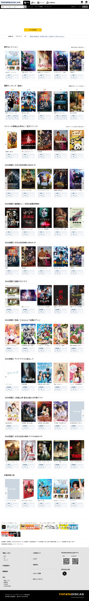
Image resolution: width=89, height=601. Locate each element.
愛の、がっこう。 (26, 306)
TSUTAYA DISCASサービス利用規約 (20, 541)
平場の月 (72, 72)
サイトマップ (20, 544)
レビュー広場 (37, 573)
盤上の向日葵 (73, 113)
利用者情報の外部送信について (8, 544)
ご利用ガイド (74, 6)
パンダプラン (73, 151)
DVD (28, 2)
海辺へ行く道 (41, 500)
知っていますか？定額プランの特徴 (47, 522)
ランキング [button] (47, 6)
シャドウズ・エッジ (10, 190)
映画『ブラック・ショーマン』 (13, 113)
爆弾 (39, 113)
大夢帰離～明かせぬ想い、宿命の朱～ (30, 423)
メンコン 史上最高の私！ (76, 384)
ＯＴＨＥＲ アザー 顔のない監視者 (63, 229)
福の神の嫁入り (9, 423)
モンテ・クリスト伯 (26, 190)
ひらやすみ (8, 306)
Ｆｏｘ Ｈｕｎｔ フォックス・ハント (15, 229)
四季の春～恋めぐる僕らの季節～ (46, 384)
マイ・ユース (9, 384)
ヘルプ (79, 6)
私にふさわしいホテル (27, 500)
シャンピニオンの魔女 (59, 345)
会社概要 (3, 541)
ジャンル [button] (30, 6)
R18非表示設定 (7, 586)
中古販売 (6, 584)
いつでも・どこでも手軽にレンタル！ (9, 522)
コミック (42, 2)
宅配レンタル (7, 580)
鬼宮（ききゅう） (58, 384)
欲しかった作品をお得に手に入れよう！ (29, 522)
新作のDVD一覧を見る (77, 47)
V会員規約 (8, 541)
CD (34, 2)
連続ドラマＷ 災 (58, 306)
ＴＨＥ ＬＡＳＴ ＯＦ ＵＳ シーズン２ (48, 461)
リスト (82, 3)
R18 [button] (84, 6)
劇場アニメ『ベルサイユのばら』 (46, 72)
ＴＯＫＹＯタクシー (58, 151)
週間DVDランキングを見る (76, 86)
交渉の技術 (24, 384)
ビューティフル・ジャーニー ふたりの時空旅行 (49, 190)
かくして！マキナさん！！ (12, 345)
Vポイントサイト (38, 579)
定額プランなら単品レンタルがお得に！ (67, 522)
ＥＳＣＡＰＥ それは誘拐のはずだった (47, 306)
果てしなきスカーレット (27, 151)
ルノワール (72, 500)
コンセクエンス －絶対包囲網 (61, 72)
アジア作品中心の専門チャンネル (8, 530)
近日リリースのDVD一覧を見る (75, 126)
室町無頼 (40, 151)
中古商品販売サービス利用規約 (36, 541)
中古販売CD (52, 2)
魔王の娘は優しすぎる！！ (76, 345)
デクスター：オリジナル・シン (29, 461)
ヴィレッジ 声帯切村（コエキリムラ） (47, 229)
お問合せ (35, 565)
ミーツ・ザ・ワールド (11, 500)
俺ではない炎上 (25, 113)
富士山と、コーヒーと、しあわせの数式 (15, 72)
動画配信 (5, 571)
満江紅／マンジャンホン (27, 229)
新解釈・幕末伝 (9, 151)
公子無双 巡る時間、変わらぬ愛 (62, 423)
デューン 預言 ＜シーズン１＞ (62, 461)
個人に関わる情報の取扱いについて (52, 541)
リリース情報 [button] (39, 6)
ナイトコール (73, 229)
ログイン (86, 3)
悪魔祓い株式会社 (58, 190)
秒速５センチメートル (59, 113)
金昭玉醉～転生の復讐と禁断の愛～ (46, 423)
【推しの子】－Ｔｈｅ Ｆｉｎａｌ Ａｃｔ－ (33, 72)
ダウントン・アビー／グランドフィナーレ (15, 461)
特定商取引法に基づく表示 (68, 541)
